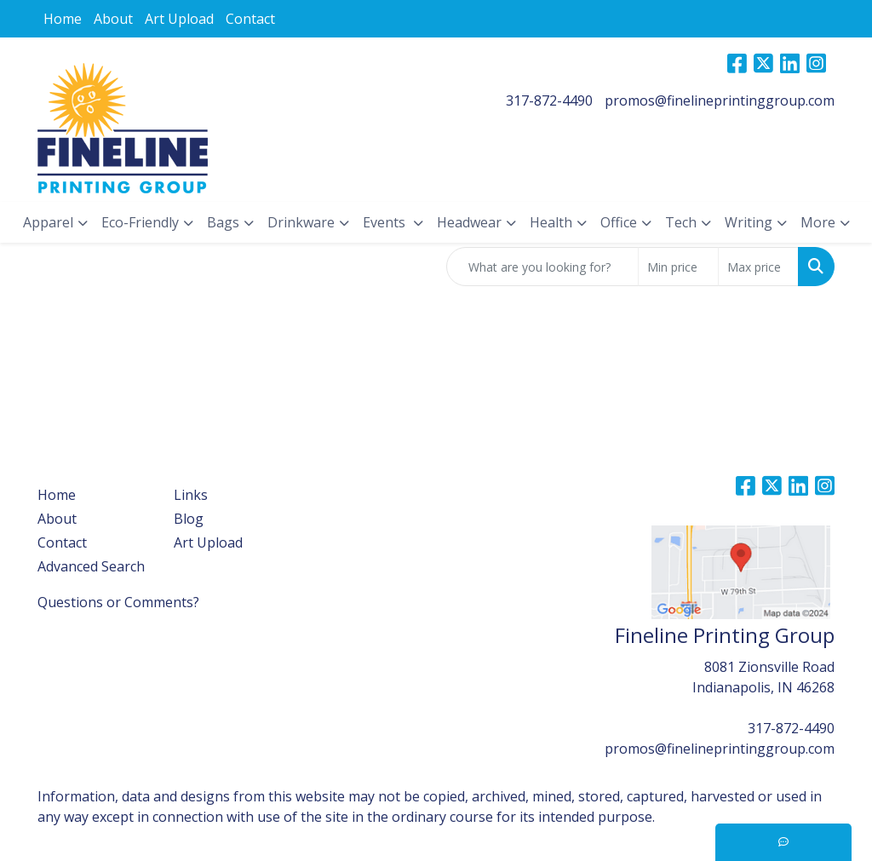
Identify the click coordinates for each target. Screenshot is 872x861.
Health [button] (551, 222)
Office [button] (618, 222)
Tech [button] (681, 222)
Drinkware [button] (301, 222)
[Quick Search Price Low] (678, 266)
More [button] (817, 222)
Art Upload (179, 18)
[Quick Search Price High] (758, 266)
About (113, 18)
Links (191, 494)
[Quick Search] (542, 266)
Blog (189, 518)
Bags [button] (223, 222)
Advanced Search (91, 566)
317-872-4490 (549, 100)
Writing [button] (748, 222)
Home (62, 18)
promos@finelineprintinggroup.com (720, 100)
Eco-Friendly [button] (140, 222)
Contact (250, 18)
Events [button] (386, 222)
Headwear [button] (469, 222)
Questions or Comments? (118, 602)
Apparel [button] (48, 222)
